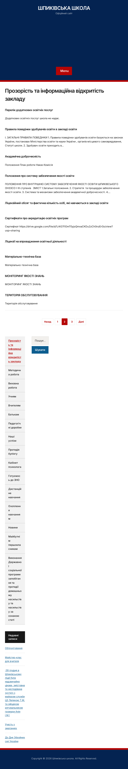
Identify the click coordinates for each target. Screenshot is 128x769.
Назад (47, 321)
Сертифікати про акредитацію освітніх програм (36, 218)
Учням (12, 396)
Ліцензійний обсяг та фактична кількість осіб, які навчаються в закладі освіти (56, 203)
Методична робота (14, 372)
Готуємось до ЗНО (14, 478)
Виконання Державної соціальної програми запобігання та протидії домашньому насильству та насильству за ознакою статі (15, 588)
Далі (81, 321)
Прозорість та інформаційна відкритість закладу (14, 351)
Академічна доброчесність (23, 156)
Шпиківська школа (64, 8)
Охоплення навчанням (14, 512)
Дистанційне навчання (14, 493)
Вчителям (14, 405)
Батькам (13, 414)
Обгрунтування (13, 648)
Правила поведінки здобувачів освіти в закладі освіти (41, 129)
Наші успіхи (12, 438)
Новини (13, 527)
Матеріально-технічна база (23, 256)
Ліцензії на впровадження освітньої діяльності (35, 241)
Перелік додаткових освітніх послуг (29, 110)
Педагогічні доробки (15, 425)
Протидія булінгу (13, 451)
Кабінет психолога (14, 464)
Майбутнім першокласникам (14, 542)
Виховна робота (13, 385)
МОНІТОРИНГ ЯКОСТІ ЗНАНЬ (24, 276)
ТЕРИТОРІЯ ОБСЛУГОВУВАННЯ (26, 295)
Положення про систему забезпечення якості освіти (39, 175)
